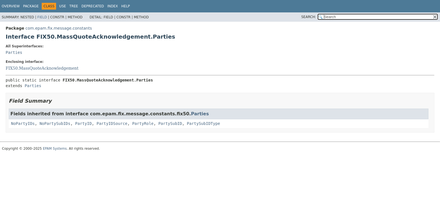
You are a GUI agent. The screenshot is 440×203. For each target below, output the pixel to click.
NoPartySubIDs (54, 123)
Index (112, 6)
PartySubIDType (203, 123)
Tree (73, 6)
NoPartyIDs (23, 123)
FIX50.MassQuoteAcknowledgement (42, 68)
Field (42, 17)
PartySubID (170, 123)
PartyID (83, 123)
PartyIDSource (111, 123)
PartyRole (143, 123)
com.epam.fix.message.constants (58, 28)
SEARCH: (308, 17)
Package (31, 6)
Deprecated (92, 6)
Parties (14, 52)
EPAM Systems (55, 149)
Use (62, 6)
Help (125, 6)
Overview (11, 6)
